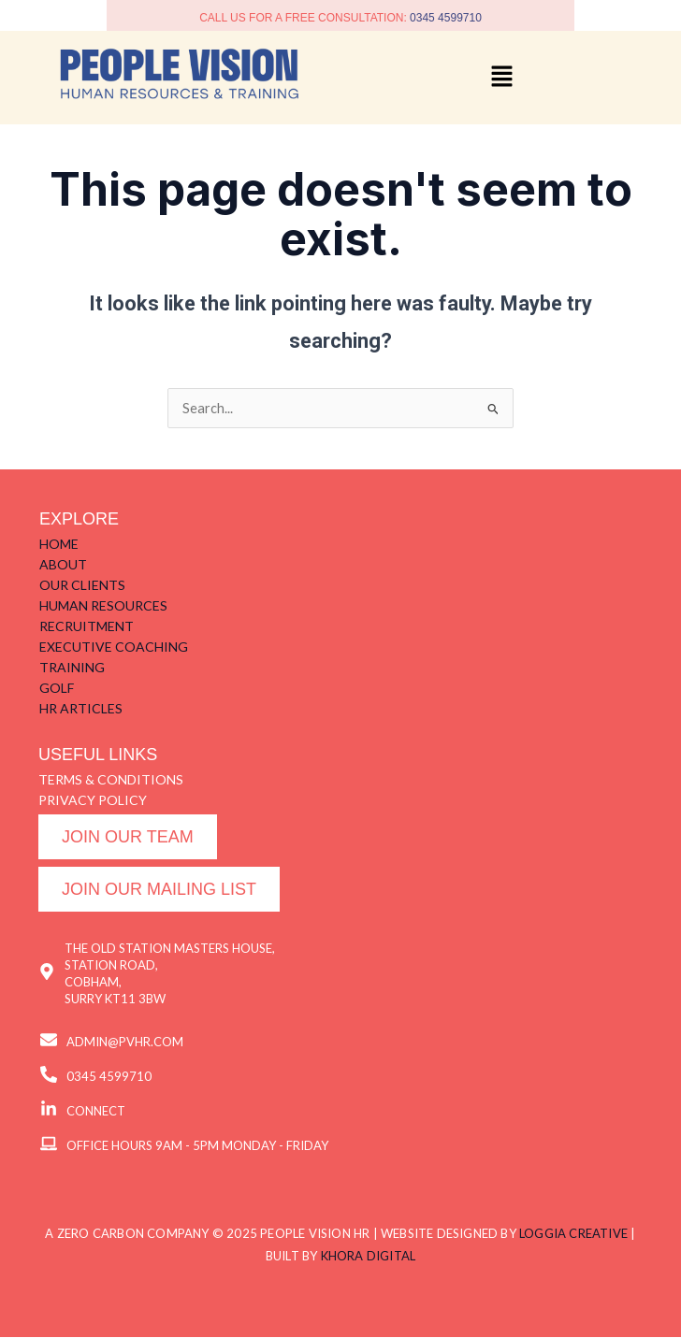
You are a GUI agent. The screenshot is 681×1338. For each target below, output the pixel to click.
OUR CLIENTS (82, 585)
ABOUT (63, 564)
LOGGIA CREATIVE (573, 1234)
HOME (59, 544)
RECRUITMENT (86, 626)
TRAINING (72, 667)
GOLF (56, 688)
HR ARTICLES (81, 708)
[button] (501, 77)
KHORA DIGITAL (368, 1256)
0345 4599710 (446, 17)
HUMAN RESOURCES (103, 605)
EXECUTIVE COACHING (113, 647)
